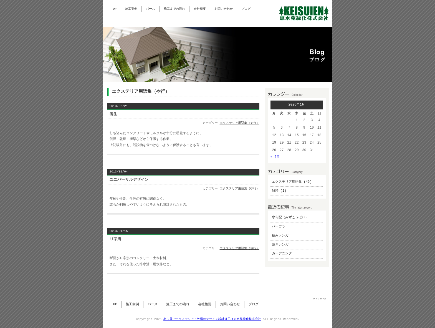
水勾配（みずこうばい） (290, 217)
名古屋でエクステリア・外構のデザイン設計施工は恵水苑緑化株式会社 (212, 319)
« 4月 (275, 157)
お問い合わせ (223, 9)
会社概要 (200, 9)
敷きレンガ (280, 244)
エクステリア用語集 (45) (292, 182)
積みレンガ (280, 235)
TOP (114, 9)
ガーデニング (282, 253)
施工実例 (131, 9)
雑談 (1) (279, 191)
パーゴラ (278, 226)
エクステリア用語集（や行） (239, 123)
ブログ (246, 9)
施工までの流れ (174, 9)
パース (150, 9)
